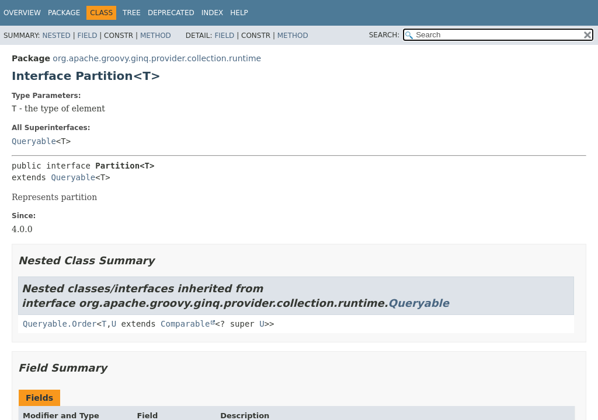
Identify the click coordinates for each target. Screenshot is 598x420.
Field (87, 36)
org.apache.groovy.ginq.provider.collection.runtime (157, 58)
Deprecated (171, 13)
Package (64, 13)
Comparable (185, 323)
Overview (22, 13)
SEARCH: (384, 35)
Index (212, 13)
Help (239, 13)
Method (155, 36)
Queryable (34, 141)
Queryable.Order (59, 323)
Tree (132, 13)
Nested (56, 36)
